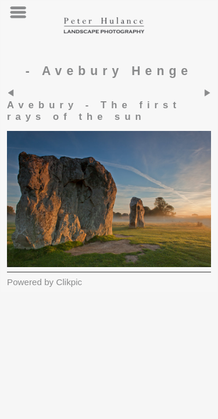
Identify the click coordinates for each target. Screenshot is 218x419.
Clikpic (69, 282)
